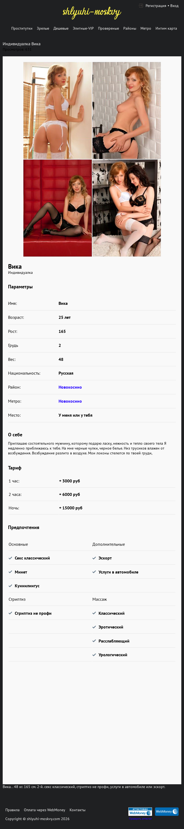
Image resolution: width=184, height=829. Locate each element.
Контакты (77, 809)
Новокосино (70, 387)
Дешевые (60, 28)
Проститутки (22, 28)
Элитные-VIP (83, 28)
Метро (145, 28)
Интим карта (166, 28)
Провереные (108, 28)
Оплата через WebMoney (44, 809)
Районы (129, 28)
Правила (12, 809)
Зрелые (43, 28)
